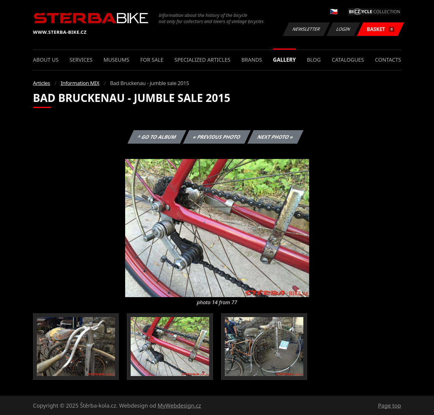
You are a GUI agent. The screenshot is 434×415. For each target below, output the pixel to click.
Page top (389, 405)
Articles (41, 83)
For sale (151, 59)
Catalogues (348, 59)
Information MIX (80, 83)
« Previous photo (217, 137)
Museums (116, 59)
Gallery (284, 59)
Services (81, 59)
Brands (251, 59)
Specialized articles (202, 59)
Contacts (388, 59)
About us (46, 59)
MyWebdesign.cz (179, 405)
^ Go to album (157, 137)
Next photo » (275, 137)
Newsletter (306, 29)
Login (343, 29)
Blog (314, 59)
